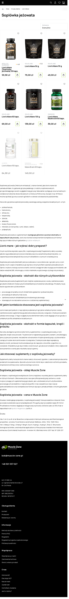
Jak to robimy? (7, 591)
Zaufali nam (6, 585)
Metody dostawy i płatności (11, 530)
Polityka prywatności (9, 543)
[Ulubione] (18, 33)
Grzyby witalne (15, 9)
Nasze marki (6, 581)
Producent (5, 514)
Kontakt (4, 511)
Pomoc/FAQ (6, 533)
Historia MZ (6, 575)
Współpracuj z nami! (9, 556)
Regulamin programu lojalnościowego (15, 540)
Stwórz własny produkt (10, 562)
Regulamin (5, 537)
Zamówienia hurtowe (9, 559)
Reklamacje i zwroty (9, 518)
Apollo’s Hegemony (18, 408)
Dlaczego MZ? (7, 578)
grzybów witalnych (33, 240)
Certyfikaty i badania (9, 588)
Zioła (7, 9)
